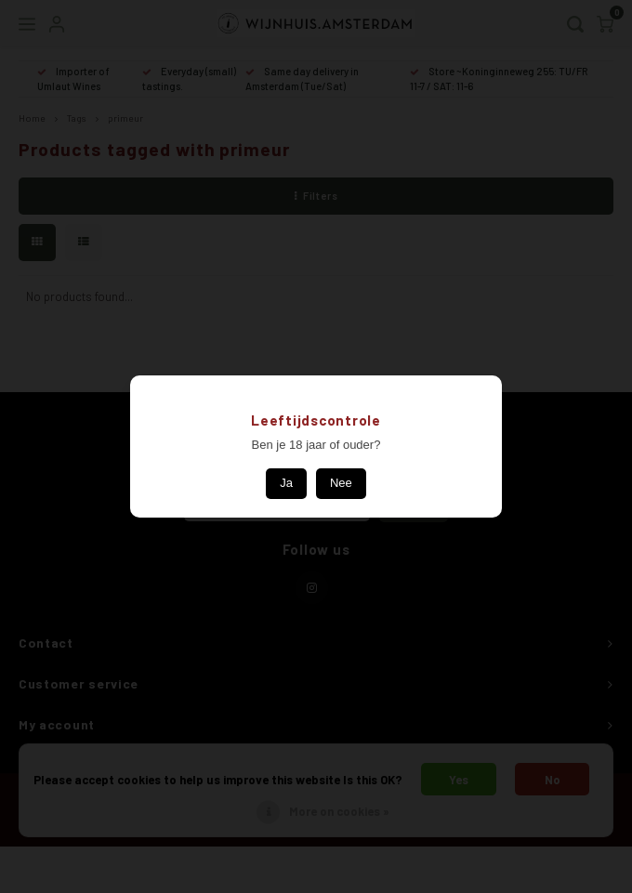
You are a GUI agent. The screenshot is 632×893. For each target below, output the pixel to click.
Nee (341, 483)
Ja (286, 483)
